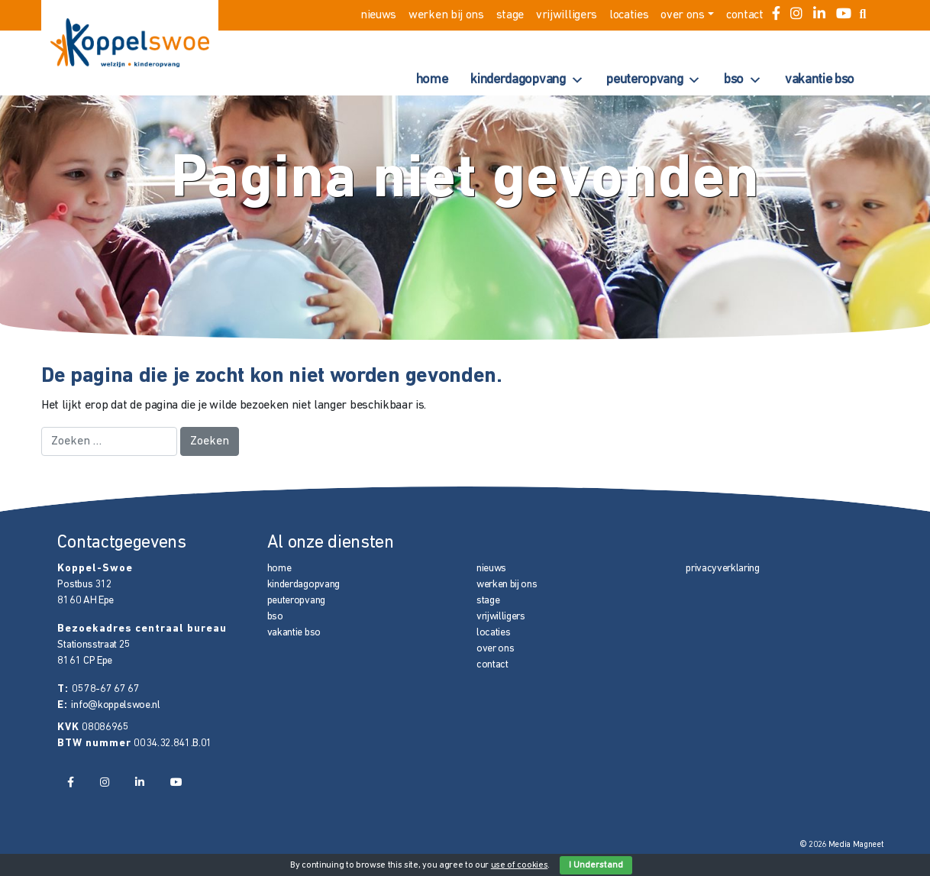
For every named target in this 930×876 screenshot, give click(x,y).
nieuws (378, 15)
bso (743, 80)
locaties (628, 15)
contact (745, 15)
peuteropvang (653, 80)
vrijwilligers (566, 15)
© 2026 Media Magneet (841, 845)
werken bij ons (446, 15)
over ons (682, 15)
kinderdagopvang (526, 80)
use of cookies (519, 865)
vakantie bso (819, 80)
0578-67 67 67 (105, 689)
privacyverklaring (723, 568)
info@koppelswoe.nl (115, 705)
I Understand (596, 865)
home (432, 80)
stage (510, 15)
